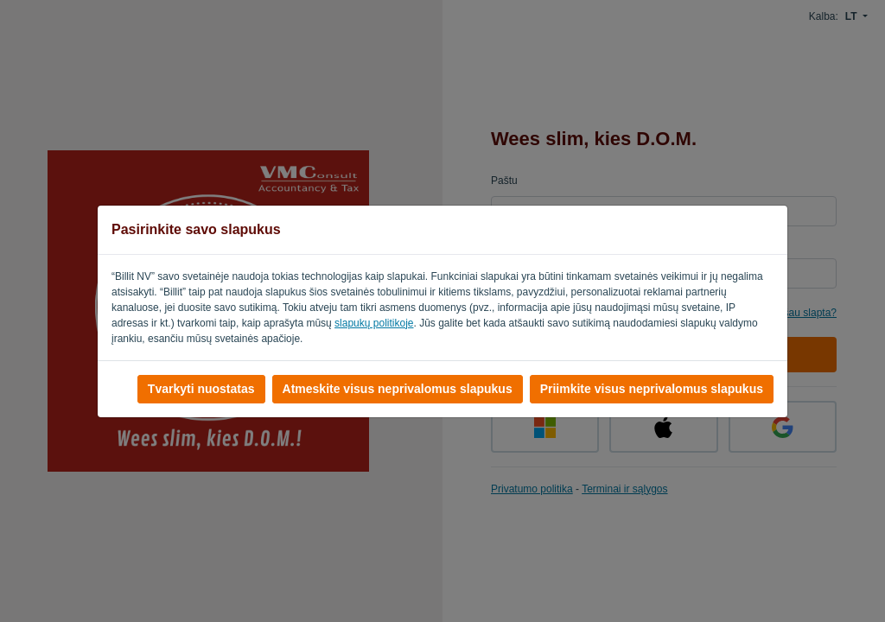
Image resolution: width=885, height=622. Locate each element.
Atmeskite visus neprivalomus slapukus (398, 389)
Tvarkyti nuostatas (201, 389)
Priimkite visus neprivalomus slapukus (651, 389)
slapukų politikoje (373, 323)
